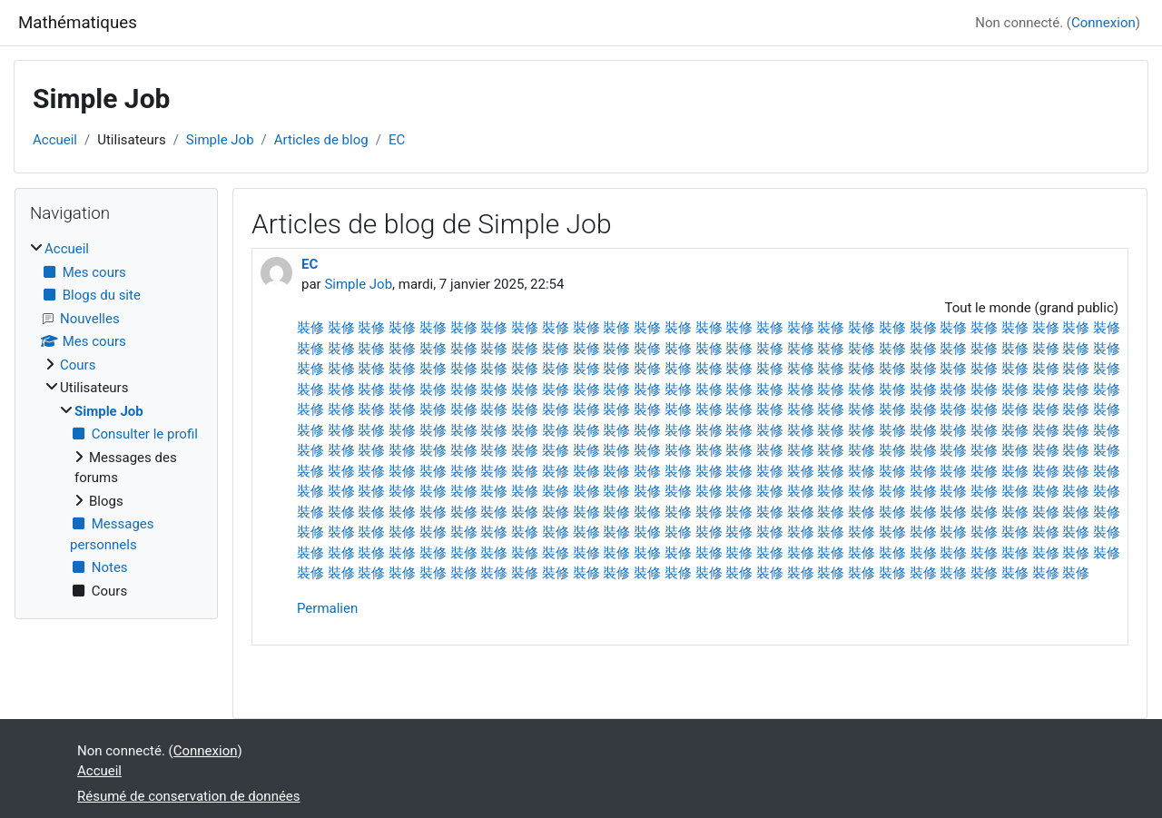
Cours (77, 365)
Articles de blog (321, 140)
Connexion (1103, 23)
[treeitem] (116, 420)
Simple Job (220, 140)
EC (397, 140)
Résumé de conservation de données (188, 796)
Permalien (327, 608)
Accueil (55, 140)
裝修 (310, 328)
